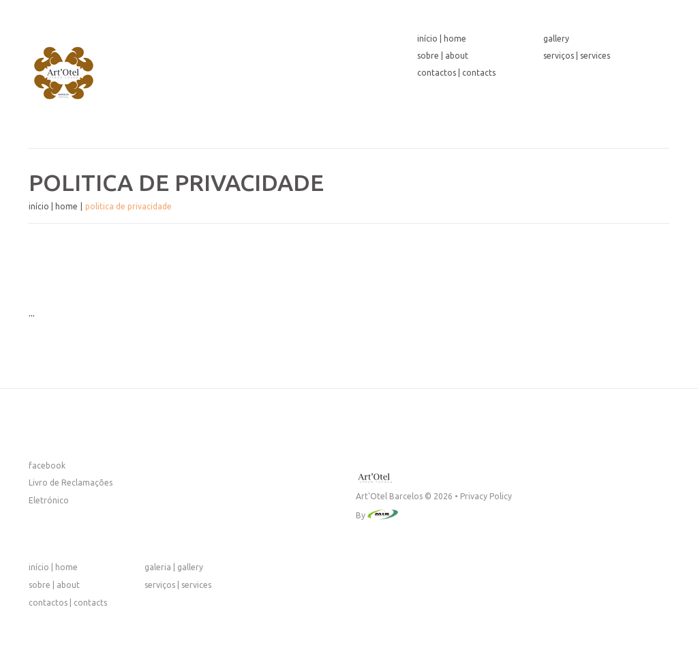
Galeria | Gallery (174, 567)
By (361, 515)
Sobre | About (442, 55)
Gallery (556, 38)
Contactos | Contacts (456, 72)
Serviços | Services (576, 55)
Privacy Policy (486, 496)
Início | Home (441, 38)
